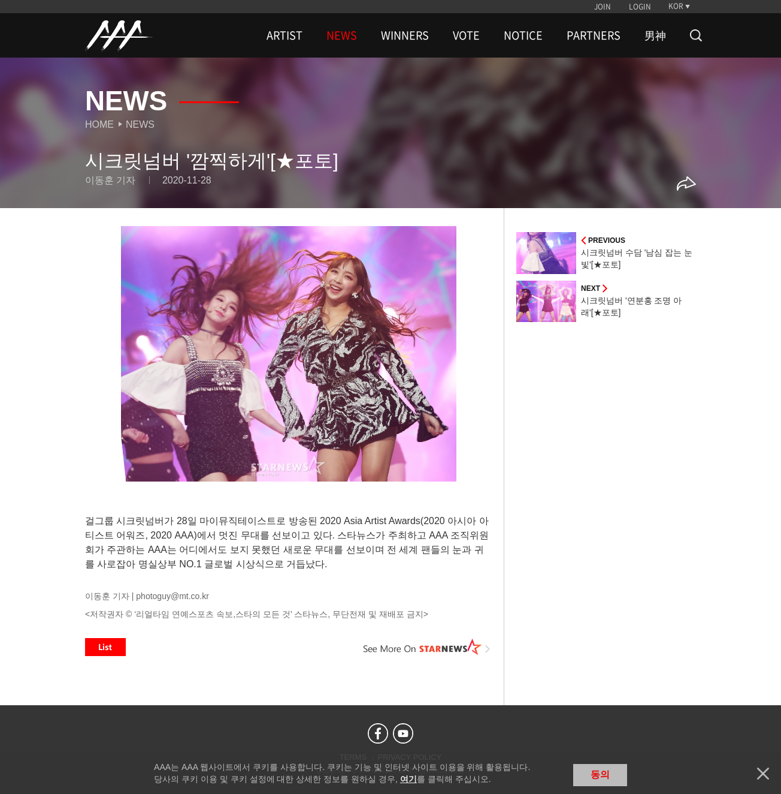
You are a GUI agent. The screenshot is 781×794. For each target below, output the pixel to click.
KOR (675, 6)
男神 (655, 35)
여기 (408, 779)
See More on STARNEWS (427, 647)
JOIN (602, 6)
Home (99, 124)
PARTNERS (593, 35)
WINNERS (405, 35)
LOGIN (640, 6)
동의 (600, 774)
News (140, 124)
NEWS (341, 35)
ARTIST (284, 35)
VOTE (466, 35)
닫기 (763, 774)
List (105, 647)
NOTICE (523, 35)
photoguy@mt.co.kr (172, 596)
